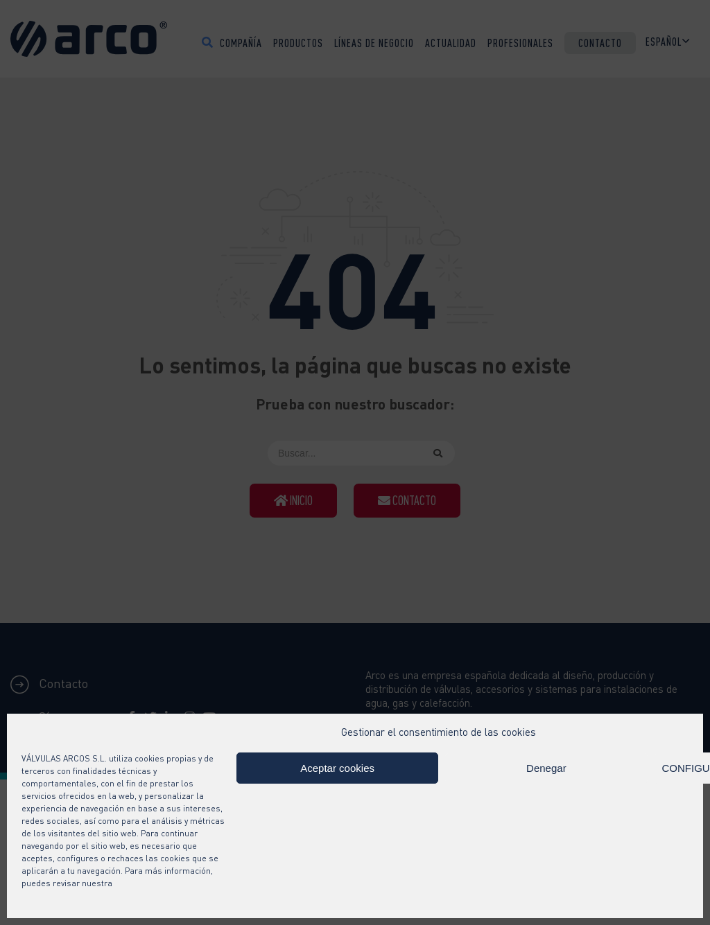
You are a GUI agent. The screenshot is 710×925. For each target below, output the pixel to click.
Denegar (546, 768)
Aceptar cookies (337, 768)
